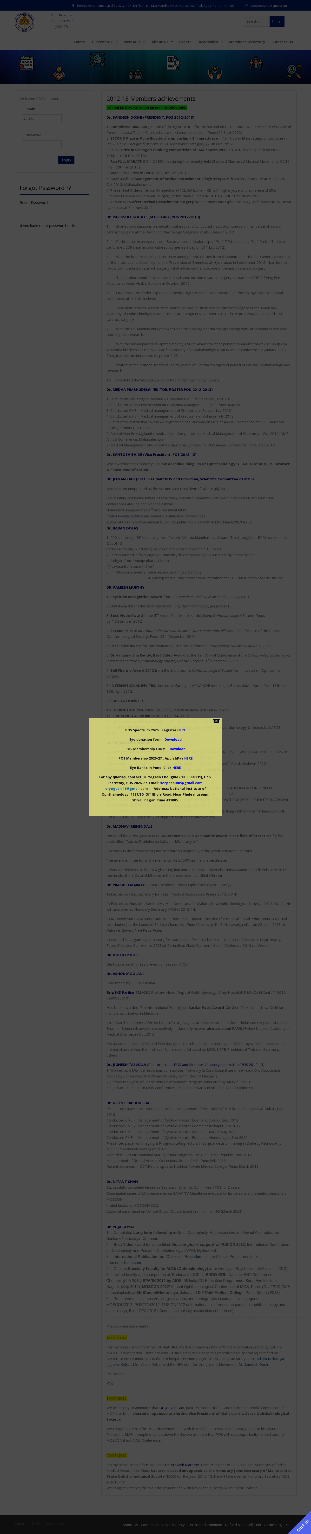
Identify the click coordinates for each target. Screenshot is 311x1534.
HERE (188, 758)
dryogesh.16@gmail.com (126, 788)
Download (173, 739)
